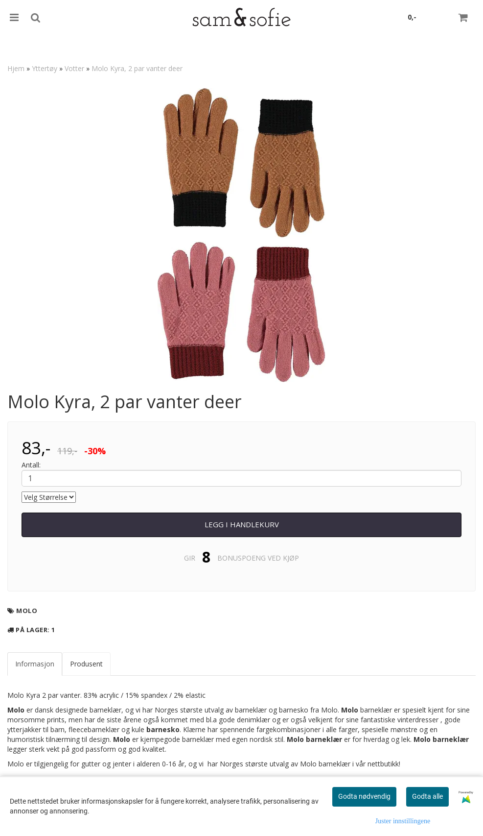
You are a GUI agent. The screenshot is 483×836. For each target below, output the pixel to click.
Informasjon (34, 663)
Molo (26, 610)
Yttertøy (44, 68)
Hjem (15, 68)
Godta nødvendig (364, 796)
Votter (74, 68)
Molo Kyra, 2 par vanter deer (137, 68)
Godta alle (427, 796)
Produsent (86, 663)
